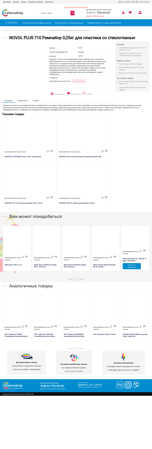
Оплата (16, 2)
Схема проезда (83, 382)
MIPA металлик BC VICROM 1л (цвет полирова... (135, 260)
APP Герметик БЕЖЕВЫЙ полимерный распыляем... (74, 335)
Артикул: (52, 56)
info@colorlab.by (142, 2)
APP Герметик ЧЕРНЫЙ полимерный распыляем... (45, 335)
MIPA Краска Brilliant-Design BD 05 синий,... (104, 266)
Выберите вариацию (132, 266)
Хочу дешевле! (79, 81)
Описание (8, 100)
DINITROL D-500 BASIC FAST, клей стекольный (23, 157)
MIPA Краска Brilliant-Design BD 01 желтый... (45, 266)
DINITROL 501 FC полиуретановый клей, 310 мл (24, 203)
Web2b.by (30, 394)
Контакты (49, 2)
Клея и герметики (41, 30)
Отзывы (35, 100)
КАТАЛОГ (11, 22)
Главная (5, 30)
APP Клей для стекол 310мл (104, 334)
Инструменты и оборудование (69, 22)
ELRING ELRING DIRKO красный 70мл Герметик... (135, 335)
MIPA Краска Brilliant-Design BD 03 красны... (75, 266)
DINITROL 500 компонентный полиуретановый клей (80, 157)
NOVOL (80, 48)
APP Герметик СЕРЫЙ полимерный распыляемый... (17, 335)
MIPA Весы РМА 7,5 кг (13, 265)
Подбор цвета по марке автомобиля (104, 22)
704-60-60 (52, 386)
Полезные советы (35, 2)
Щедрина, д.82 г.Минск (90, 384)
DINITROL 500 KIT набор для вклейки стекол (77, 203)
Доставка (7, 2)
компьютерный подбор (74, 371)
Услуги (23, 2)
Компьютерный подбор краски (36, 22)
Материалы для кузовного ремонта (22, 30)
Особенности (22, 100)
